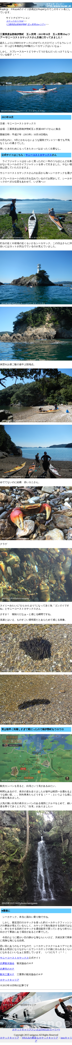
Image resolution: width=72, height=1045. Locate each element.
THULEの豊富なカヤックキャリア (40, 1037)
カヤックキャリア (9, 980)
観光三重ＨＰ (7, 974)
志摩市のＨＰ (7, 969)
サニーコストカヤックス (38, 155)
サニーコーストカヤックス (14, 958)
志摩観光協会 (7, 963)
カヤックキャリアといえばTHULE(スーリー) (36, 1028)
